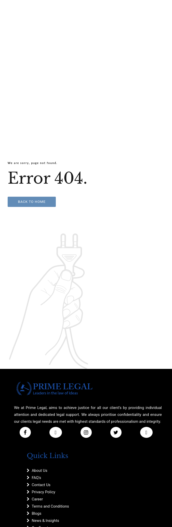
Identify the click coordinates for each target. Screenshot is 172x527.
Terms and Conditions (50, 506)
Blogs (37, 513)
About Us (39, 470)
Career (37, 499)
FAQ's (36, 477)
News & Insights (45, 520)
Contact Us (41, 485)
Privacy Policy (43, 492)
